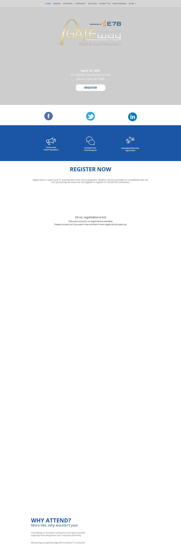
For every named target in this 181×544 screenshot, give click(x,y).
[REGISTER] (90, 87)
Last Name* (75, 305)
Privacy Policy (114, 328)
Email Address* (119, 305)
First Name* (33, 305)
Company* (33, 316)
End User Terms (100, 328)
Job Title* (74, 316)
